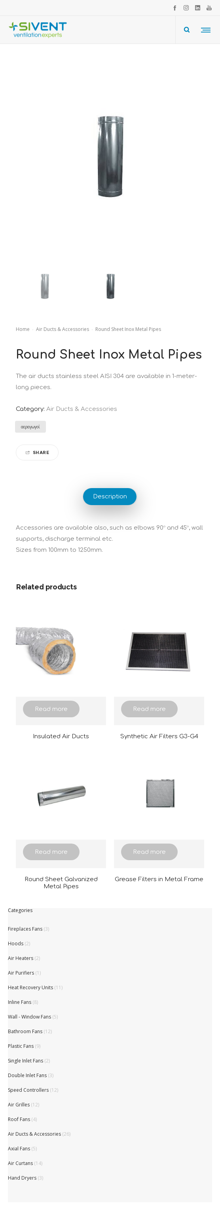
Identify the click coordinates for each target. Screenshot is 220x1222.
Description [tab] (110, 496)
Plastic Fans (21, 1046)
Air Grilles (19, 1104)
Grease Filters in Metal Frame (159, 879)
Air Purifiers (21, 972)
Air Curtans (20, 1163)
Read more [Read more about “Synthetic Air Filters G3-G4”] (149, 709)
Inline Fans (19, 1002)
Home (23, 329)
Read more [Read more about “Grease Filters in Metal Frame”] (149, 852)
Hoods (15, 943)
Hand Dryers (22, 1177)
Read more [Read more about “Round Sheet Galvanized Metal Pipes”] (51, 852)
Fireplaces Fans (25, 929)
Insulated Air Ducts (61, 736)
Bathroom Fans (25, 1031)
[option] (45, 286)
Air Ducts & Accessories (62, 329)
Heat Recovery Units (30, 987)
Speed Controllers (28, 1090)
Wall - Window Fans (29, 1016)
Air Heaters (20, 958)
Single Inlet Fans (25, 1060)
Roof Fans (19, 1119)
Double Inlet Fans (27, 1075)
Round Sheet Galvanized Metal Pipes (61, 883)
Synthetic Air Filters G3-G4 (159, 736)
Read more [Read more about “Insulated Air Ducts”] (51, 709)
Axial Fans (19, 1148)
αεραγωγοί (30, 427)
